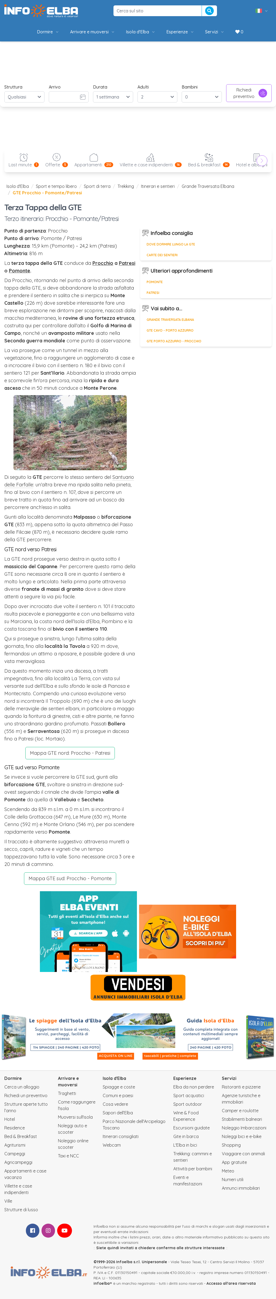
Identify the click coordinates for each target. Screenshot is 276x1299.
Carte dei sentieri (162, 255)
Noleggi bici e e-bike (241, 1136)
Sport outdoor (187, 1104)
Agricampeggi (18, 1162)
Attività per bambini (192, 1168)
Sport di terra (97, 186)
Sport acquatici (188, 1095)
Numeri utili (232, 1179)
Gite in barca (186, 1136)
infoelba (102, 1283)
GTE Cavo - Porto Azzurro (170, 330)
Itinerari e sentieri (158, 186)
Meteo (228, 1171)
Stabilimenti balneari (242, 1119)
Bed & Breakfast (20, 1136)
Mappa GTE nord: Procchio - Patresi (70, 753)
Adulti (143, 87)
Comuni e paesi (118, 1095)
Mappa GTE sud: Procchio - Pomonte (70, 878)
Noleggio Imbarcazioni (244, 1128)
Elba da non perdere (193, 1087)
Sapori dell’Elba (118, 1112)
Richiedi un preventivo (25, 1095)
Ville (8, 1201)
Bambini (190, 87)
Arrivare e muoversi (92, 31)
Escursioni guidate (191, 1128)
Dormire (48, 31)
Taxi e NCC (68, 1155)
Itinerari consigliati (121, 1136)
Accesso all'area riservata (231, 1283)
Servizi (215, 31)
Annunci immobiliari (241, 1188)
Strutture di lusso (21, 1209)
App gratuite (234, 1162)
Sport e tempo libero (56, 186)
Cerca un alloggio (21, 1087)
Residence (14, 1128)
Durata (100, 87)
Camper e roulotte (240, 1110)
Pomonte (19, 271)
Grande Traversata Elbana (208, 186)
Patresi (127, 263)
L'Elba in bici (185, 1145)
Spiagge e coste (119, 1087)
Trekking (126, 186)
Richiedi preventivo (250, 93)
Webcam (112, 1145)
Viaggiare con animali (243, 1153)
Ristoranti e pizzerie (241, 1087)
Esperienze (180, 31)
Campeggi (14, 1153)
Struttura (13, 87)
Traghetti (67, 1093)
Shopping (231, 1145)
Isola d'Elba (141, 31)
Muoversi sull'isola (75, 1117)
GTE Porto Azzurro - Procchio (174, 341)
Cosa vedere (115, 1104)
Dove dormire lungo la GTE (171, 244)
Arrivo (55, 87)
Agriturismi (14, 1145)
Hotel (9, 1119)
